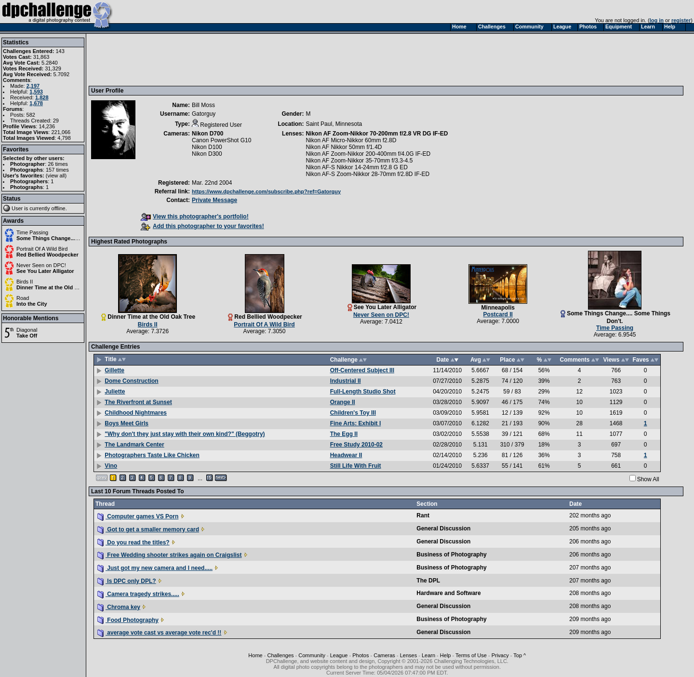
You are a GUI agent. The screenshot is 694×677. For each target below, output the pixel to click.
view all (56, 175)
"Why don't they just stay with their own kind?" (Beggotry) (185, 434)
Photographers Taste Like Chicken (152, 455)
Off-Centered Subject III (362, 370)
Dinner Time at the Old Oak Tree (56, 287)
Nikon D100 (207, 147)
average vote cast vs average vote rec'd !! (159, 632)
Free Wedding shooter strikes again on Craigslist (169, 555)
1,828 (42, 97)
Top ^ (519, 655)
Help (445, 655)
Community (311, 655)
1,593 (36, 92)
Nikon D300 (207, 153)
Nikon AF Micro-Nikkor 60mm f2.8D (351, 140)
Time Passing (32, 232)
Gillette (114, 370)
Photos (360, 655)
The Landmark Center (134, 444)
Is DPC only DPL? (126, 581)
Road (22, 298)
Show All (648, 479)
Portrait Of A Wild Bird (41, 249)
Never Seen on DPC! (41, 265)
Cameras (384, 655)
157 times (57, 170)
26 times (58, 164)
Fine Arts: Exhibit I (355, 423)
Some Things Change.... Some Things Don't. (72, 238)
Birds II (24, 281)
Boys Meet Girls (126, 423)
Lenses (408, 655)
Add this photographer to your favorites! (202, 226)
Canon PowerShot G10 (221, 140)
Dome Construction (131, 381)
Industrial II (345, 381)
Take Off (26, 335)
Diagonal (26, 330)
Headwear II (346, 455)
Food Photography (128, 620)
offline (59, 208)
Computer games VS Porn (137, 516)
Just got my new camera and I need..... (155, 568)
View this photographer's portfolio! (195, 216)
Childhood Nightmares (136, 412)
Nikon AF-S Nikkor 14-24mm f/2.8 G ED (356, 167)
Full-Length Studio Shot (363, 391)
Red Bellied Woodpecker (47, 254)
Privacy (500, 655)
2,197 (33, 86)
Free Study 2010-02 (356, 444)
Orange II (342, 402)
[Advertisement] (266, 59)
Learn (428, 655)
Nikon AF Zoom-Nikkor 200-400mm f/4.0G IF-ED (368, 153)
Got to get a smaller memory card (148, 529)
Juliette (115, 391)
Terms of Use (471, 655)
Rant (422, 515)
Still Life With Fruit (355, 465)
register (681, 20)
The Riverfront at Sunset (138, 402)
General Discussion (443, 528)
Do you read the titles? (133, 542)
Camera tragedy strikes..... (138, 594)
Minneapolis (498, 307)
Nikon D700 (207, 133)
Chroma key (118, 607)
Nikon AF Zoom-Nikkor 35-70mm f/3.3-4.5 (359, 160)
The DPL (428, 580)
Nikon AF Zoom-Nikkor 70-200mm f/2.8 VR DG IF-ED (377, 133)
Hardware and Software (448, 593)
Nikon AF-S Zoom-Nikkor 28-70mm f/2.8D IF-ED (367, 174)
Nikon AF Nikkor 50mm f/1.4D (344, 147)
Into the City (31, 304)
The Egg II (344, 434)
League (339, 655)
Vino (111, 465)
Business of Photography (451, 554)
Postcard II (498, 314)
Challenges (280, 655)
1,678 (36, 103)
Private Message (214, 200)
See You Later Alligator (45, 271)
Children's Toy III (353, 412)
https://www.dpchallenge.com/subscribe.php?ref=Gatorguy (266, 191)
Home (255, 655)
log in (657, 20)
